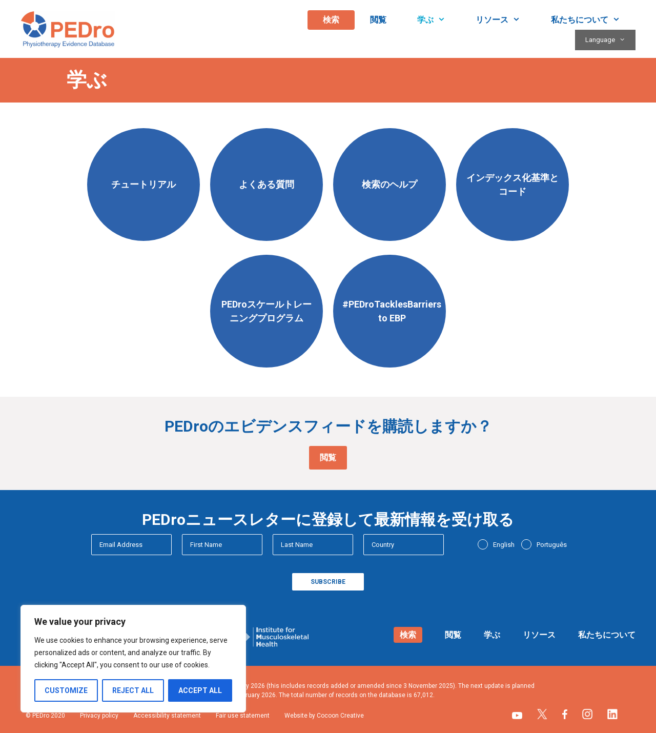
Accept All (200, 690)
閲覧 (378, 20)
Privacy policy (99, 715)
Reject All (133, 690)
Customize (66, 690)
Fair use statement (243, 715)
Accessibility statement (167, 715)
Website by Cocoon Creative (324, 715)
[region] (133, 658)
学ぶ (439, 20)
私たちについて (593, 20)
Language (610, 40)
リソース (506, 20)
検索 (331, 20)
